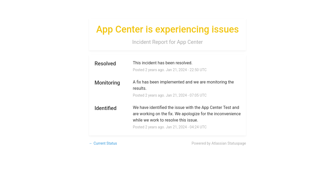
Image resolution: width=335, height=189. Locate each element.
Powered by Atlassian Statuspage (219, 143)
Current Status (103, 143)
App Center (190, 42)
